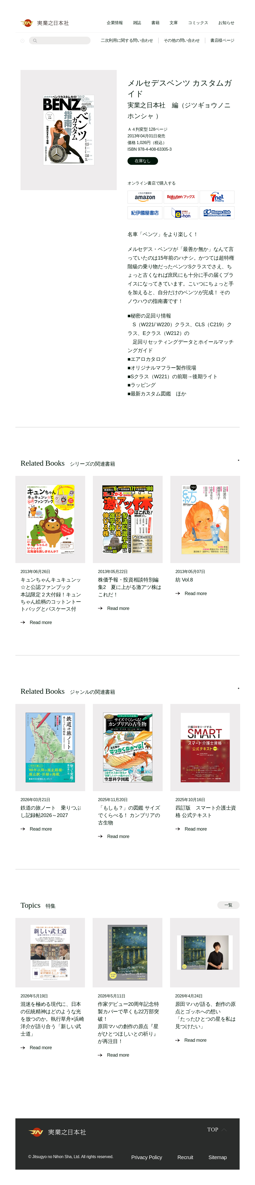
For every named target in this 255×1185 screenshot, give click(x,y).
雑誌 (137, 23)
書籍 (155, 23)
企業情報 (115, 23)
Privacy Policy (146, 1157)
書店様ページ (222, 40)
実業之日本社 (146, 105)
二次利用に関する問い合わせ (127, 40)
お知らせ (226, 23)
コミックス (198, 23)
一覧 (228, 905)
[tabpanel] (50, 551)
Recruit (185, 1157)
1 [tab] (238, 460)
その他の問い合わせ (182, 40)
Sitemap (218, 1157)
